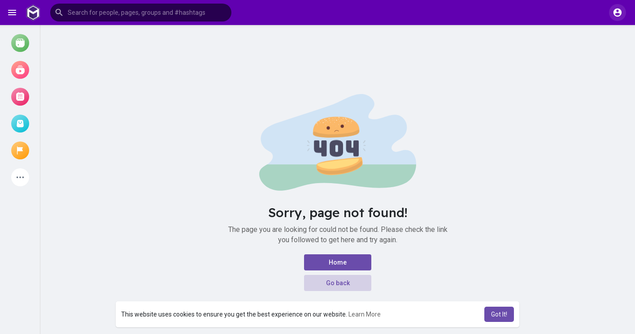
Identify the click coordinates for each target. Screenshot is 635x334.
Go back (338, 283)
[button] (140, 12)
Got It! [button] (499, 314)
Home (338, 262)
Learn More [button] (364, 314)
